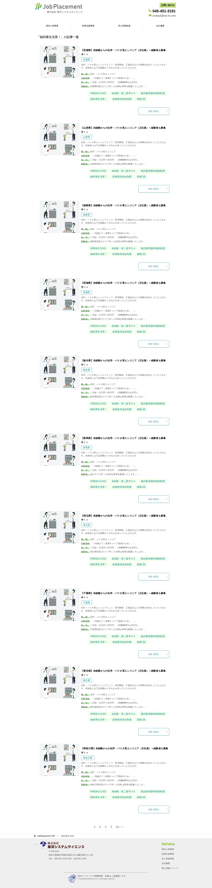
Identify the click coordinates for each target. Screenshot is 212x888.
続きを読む (158, 111)
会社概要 (160, 26)
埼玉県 (86, 525)
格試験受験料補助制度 (153, 93)
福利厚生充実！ (98, 99)
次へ (118, 827)
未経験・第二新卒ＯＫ (124, 93)
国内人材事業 (52, 26)
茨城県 (86, 292)
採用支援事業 (88, 26)
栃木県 (86, 370)
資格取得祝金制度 (122, 99)
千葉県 (86, 602)
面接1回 (141, 99)
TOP (46, 836)
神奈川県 (87, 758)
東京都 (86, 680)
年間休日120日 (98, 93)
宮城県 (86, 59)
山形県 (86, 137)
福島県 (86, 214)
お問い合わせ (167, 5)
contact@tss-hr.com (164, 15)
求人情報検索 (124, 26)
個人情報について (170, 868)
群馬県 (86, 447)
